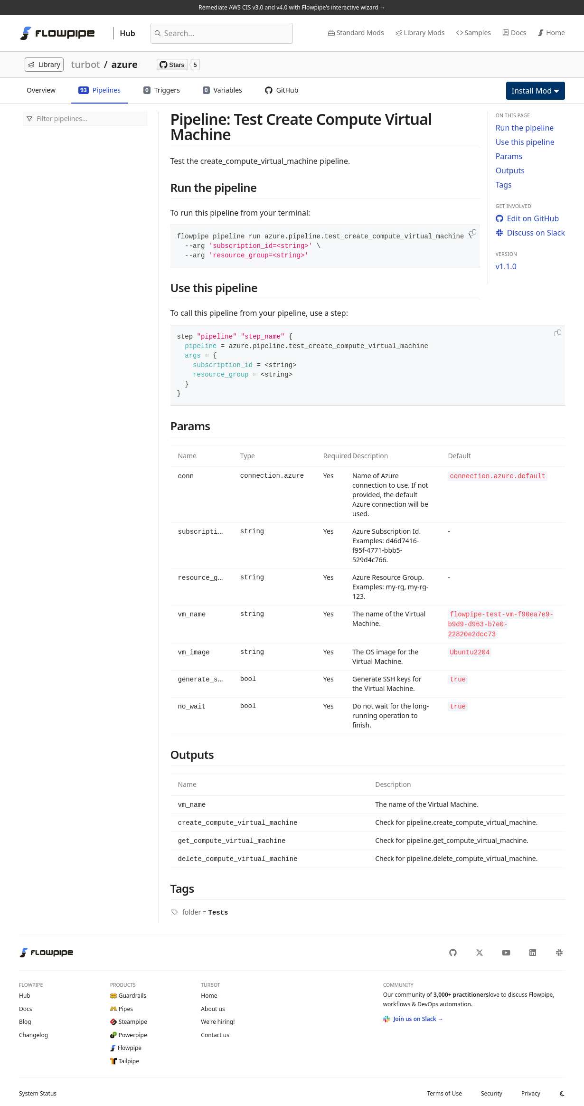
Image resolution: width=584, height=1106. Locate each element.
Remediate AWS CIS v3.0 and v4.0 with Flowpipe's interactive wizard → (291, 7)
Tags (504, 185)
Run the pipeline (525, 128)
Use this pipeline (525, 142)
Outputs (510, 170)
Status (38, 1090)
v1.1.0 (506, 266)
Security (491, 1090)
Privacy (530, 1090)
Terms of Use (444, 1090)
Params (509, 156)
